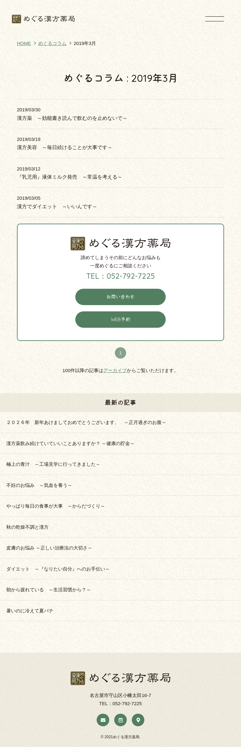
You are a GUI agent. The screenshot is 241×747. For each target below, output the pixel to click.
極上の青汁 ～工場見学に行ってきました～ (53, 464)
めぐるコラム (52, 43)
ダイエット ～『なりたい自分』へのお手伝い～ (58, 568)
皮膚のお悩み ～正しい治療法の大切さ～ (49, 547)
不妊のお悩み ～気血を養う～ (41, 485)
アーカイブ (115, 370)
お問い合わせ (120, 297)
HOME (24, 43)
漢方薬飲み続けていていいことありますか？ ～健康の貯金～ (70, 443)
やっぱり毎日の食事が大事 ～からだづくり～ (55, 506)
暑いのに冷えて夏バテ (29, 610)
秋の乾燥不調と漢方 (27, 527)
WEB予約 (120, 319)
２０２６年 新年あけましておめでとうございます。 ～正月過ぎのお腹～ (86, 422)
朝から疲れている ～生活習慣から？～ (48, 589)
